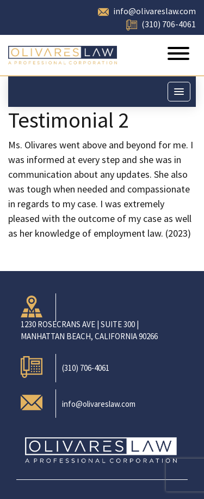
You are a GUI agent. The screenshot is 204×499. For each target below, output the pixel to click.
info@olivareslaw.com (154, 10)
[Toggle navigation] (178, 55)
